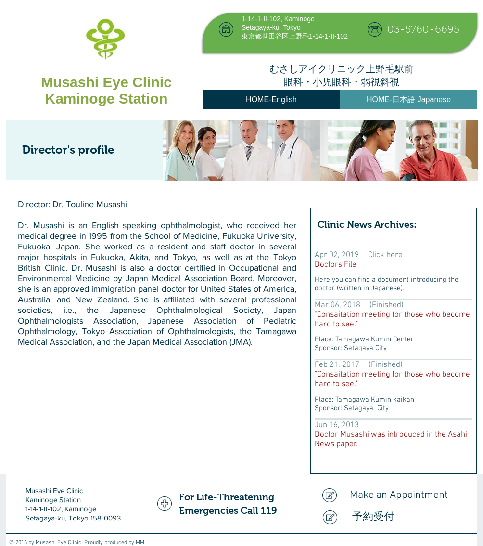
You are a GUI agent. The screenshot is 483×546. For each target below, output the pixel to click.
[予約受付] (396, 517)
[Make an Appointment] (393, 495)
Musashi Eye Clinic (106, 82)
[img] (241, 150)
